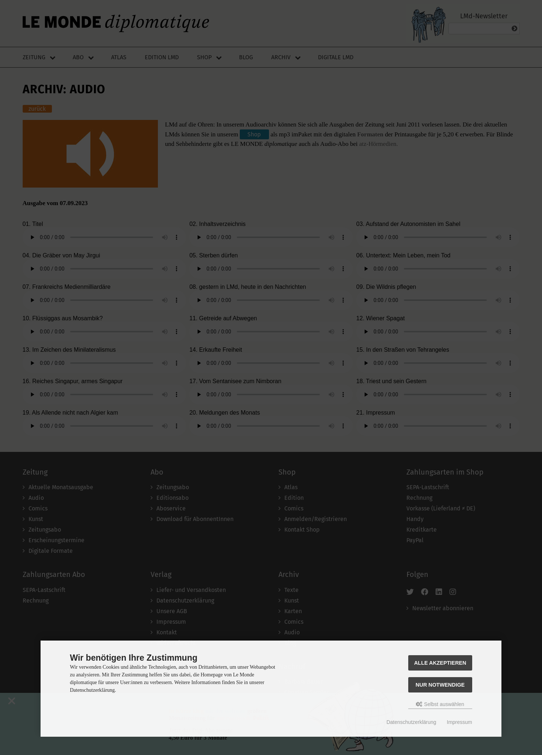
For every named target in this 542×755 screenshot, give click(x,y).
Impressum (459, 722)
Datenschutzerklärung (411, 722)
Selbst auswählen (440, 704)
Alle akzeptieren (440, 663)
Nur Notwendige (440, 685)
